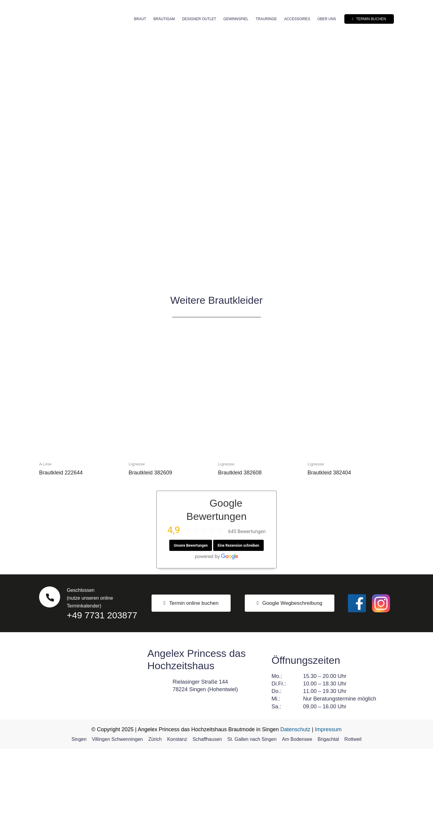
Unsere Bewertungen (190, 610)
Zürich (154, 804)
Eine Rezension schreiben (238, 610)
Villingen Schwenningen (117, 804)
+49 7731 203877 (102, 680)
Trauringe (266, 19)
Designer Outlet (199, 19)
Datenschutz (295, 794)
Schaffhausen (207, 804)
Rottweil (352, 804)
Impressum (328, 794)
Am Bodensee (297, 804)
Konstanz (177, 804)
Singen (79, 804)
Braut (140, 19)
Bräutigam (164, 19)
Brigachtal (328, 804)
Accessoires (297, 19)
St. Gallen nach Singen (252, 804)
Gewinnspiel (235, 19)
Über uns (327, 19)
